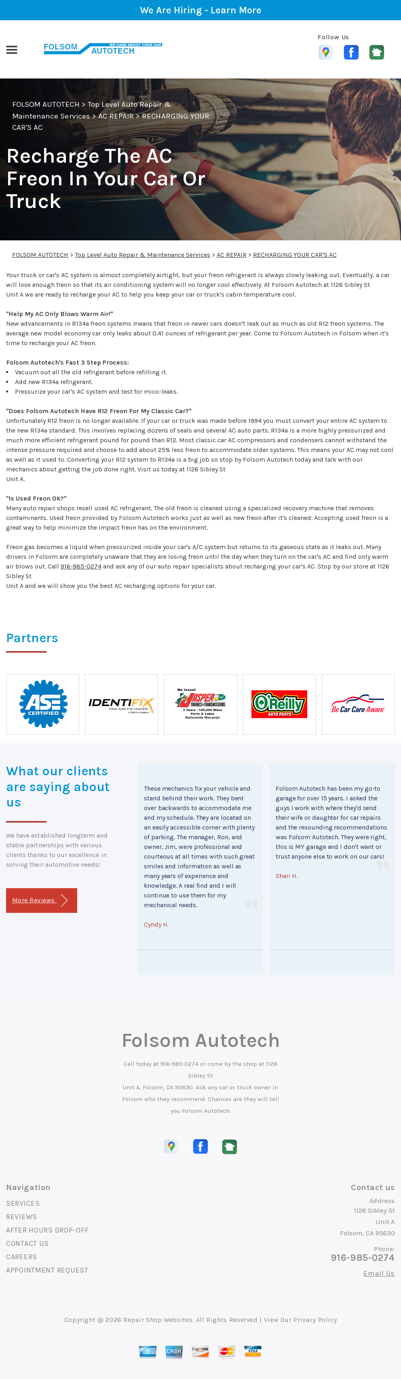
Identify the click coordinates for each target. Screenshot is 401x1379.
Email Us (379, 1273)
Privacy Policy (315, 1320)
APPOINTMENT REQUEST (47, 1270)
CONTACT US (27, 1243)
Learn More (236, 10)
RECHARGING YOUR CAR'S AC (295, 255)
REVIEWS (21, 1216)
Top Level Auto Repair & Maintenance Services (142, 255)
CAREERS (21, 1256)
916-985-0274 (81, 566)
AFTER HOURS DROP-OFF (47, 1230)
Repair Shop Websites (157, 1320)
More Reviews (40, 900)
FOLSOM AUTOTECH (46, 104)
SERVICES (23, 1203)
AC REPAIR (116, 116)
